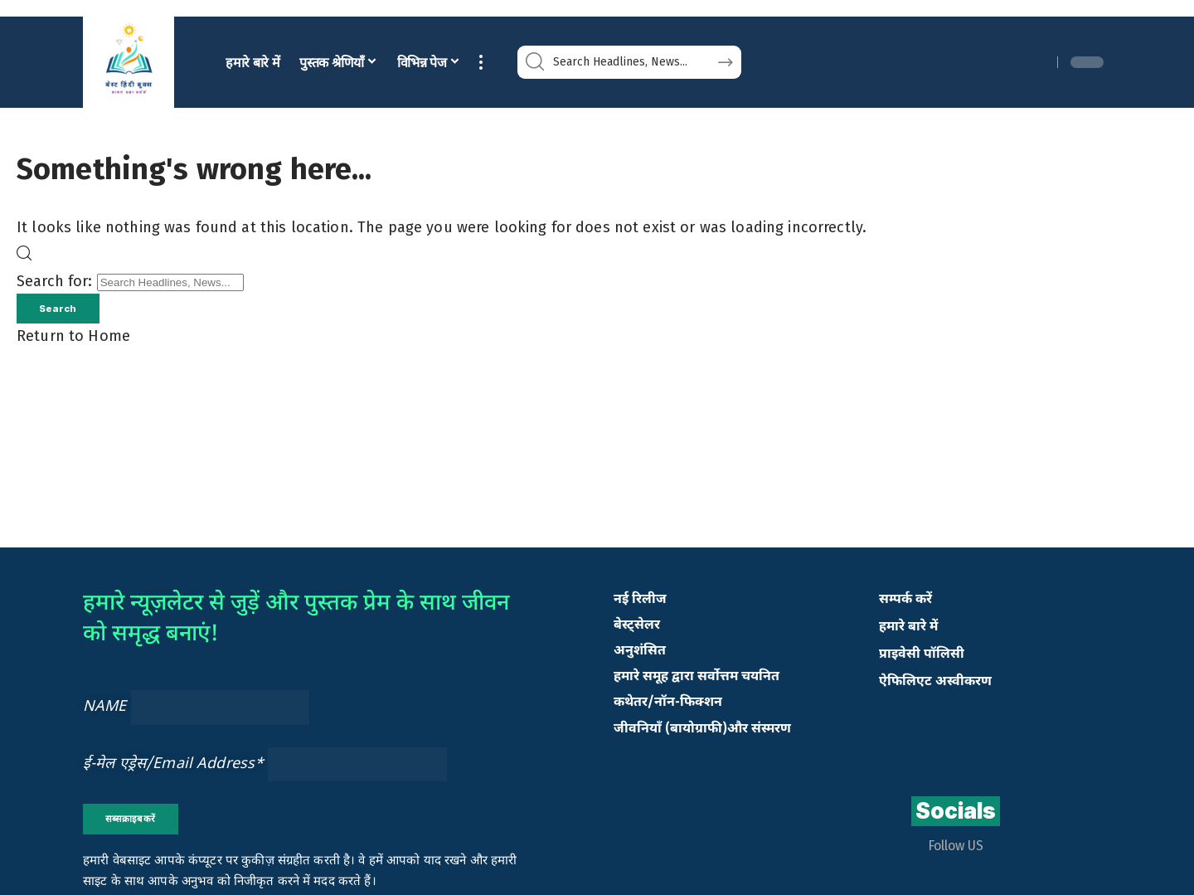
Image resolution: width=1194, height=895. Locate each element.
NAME (105, 709)
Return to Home (73, 339)
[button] (481, 63)
